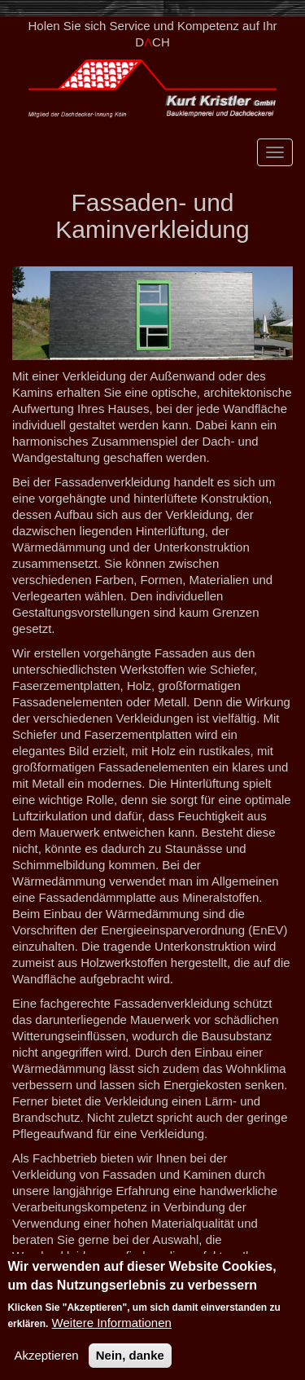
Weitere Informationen (112, 1324)
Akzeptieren (46, 1357)
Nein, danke (130, 1357)
